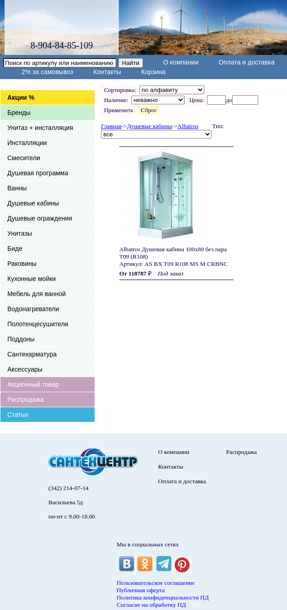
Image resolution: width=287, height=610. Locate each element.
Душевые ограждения (39, 218)
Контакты (107, 72)
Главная (111, 126)
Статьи (17, 414)
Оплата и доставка (246, 62)
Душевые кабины (33, 203)
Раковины (22, 263)
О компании (180, 62)
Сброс (149, 110)
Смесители (23, 158)
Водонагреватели (33, 309)
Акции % (20, 97)
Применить (118, 110)
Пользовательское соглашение (156, 582)
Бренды (19, 112)
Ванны (17, 188)
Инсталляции (27, 142)
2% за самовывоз (47, 72)
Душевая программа (37, 173)
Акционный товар (33, 384)
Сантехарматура (32, 354)
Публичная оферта (141, 590)
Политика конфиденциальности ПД (163, 597)
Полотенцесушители (37, 324)
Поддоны (20, 339)
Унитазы (19, 233)
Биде (14, 248)
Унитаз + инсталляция (40, 127)
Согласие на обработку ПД (151, 604)
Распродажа (25, 399)
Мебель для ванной (36, 293)
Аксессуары (25, 369)
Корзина (153, 72)
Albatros (187, 126)
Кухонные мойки (31, 278)
